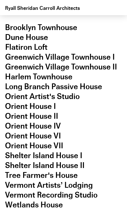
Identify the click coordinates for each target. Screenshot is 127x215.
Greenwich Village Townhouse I (60, 57)
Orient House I (30, 106)
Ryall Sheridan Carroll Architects (42, 8)
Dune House (26, 37)
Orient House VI (33, 135)
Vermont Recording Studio (51, 195)
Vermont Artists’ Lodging (49, 185)
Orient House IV (33, 126)
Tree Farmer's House (41, 175)
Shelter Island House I (43, 155)
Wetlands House (34, 204)
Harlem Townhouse (38, 76)
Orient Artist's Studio (42, 96)
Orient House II (31, 116)
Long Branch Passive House (53, 86)
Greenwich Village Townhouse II (61, 66)
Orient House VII (34, 145)
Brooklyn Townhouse (41, 27)
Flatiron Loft (26, 47)
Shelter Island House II (44, 165)
